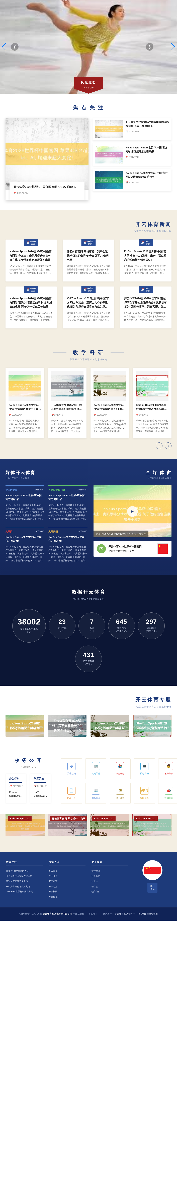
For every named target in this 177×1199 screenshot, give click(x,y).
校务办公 (144, 768)
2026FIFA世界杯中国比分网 (19, 891)
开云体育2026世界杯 (125, 913)
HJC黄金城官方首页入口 (18, 886)
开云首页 (53, 871)
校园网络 (144, 793)
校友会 (95, 881)
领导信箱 (96, 891)
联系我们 (96, 876)
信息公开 (71, 793)
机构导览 (96, 768)
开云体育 (53, 881)
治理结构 (71, 768)
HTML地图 (152, 913)
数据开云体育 (88, 592)
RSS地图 (142, 913)
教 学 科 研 (88, 352)
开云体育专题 (153, 699)
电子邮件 (120, 793)
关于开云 (53, 876)
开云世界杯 (54, 896)
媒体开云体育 (21, 472)
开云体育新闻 (153, 224)
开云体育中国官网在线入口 (19, 876)
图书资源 (96, 793)
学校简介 (96, 871)
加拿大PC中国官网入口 (17, 871)
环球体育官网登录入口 (17, 881)
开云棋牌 (53, 891)
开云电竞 (53, 886)
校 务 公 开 (28, 760)
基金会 (95, 886)
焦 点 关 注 (88, 107)
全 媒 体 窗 (158, 472)
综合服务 (120, 768)
